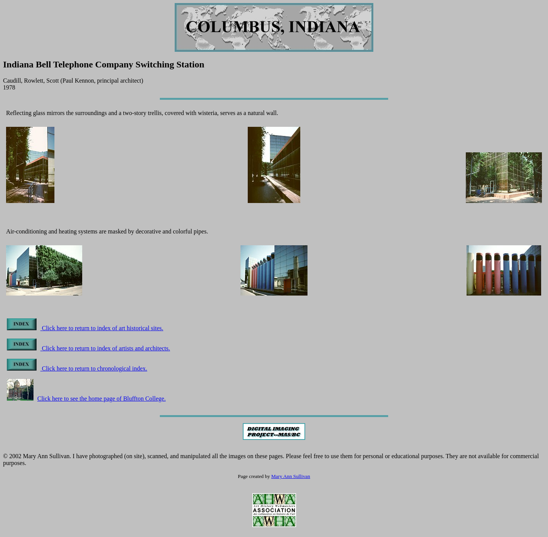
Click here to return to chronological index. (77, 368)
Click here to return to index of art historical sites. (85, 328)
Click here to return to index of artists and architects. (88, 348)
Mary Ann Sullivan (290, 476)
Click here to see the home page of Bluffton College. (86, 398)
